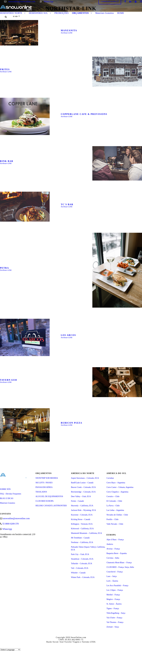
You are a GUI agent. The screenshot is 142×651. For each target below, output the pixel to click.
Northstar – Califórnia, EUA (82, 542)
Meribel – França (113, 595)
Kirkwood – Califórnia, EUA (82, 529)
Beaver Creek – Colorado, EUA (83, 487)
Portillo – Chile (112, 519)
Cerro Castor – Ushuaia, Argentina (119, 487)
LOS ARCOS (68, 335)
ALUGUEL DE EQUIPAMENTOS (49, 496)
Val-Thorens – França (114, 622)
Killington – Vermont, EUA (81, 524)
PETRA (4, 268)
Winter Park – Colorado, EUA (82, 577)
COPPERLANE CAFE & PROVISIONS (84, 114)
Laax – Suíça (111, 576)
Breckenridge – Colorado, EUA (83, 492)
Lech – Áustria (112, 581)
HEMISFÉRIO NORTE (11, 13)
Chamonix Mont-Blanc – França (119, 562)
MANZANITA (69, 30)
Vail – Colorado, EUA (79, 568)
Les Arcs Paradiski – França (117, 585)
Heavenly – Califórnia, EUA (82, 506)
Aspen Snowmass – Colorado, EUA (85, 478)
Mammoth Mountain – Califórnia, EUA (86, 533)
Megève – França (113, 599)
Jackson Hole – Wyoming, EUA (83, 510)
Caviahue (110, 478)
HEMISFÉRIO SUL (38, 13)
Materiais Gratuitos (104, 13)
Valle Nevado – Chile (114, 524)
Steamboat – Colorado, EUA (82, 559)
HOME (120, 13)
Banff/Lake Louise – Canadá (82, 483)
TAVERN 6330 (8, 380)
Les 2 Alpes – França (114, 590)
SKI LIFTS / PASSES (44, 483)
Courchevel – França (114, 572)
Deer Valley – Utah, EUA (81, 496)
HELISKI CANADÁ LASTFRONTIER (51, 506)
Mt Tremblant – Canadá (80, 538)
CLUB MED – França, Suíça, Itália (120, 567)
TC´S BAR (67, 204)
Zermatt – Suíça (112, 627)
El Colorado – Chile (114, 501)
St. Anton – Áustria (113, 604)
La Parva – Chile (113, 506)
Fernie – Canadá (77, 501)
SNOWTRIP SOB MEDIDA (47, 478)
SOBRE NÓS (5, 489)
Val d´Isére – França (114, 618)
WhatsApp (48, 1)
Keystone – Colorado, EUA (81, 515)
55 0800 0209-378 (10, 524)
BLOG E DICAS (6, 498)
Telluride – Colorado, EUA (81, 563)
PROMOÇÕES (61, 13)
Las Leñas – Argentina (115, 510)
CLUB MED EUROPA (45, 501)
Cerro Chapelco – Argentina (117, 492)
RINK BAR (6, 161)
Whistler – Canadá (78, 573)
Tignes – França (112, 608)
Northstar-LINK (66, 33)
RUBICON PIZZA (71, 423)
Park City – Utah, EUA (80, 554)
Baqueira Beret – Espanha (116, 553)
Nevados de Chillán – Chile (117, 515)
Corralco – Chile (112, 496)
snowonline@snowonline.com (21, 1)
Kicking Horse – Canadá (80, 519)
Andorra (109, 544)
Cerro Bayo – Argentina (115, 483)
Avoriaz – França (113, 549)
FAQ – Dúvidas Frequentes (10, 494)
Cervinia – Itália (112, 558)
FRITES (5, 69)
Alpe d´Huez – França (115, 540)
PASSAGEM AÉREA (44, 487)
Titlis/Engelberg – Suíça (115, 613)
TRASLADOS (41, 492)
